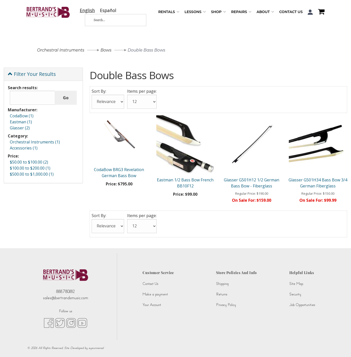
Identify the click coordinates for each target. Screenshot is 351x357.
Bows (106, 50)
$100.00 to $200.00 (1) (30, 168)
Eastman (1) (21, 122)
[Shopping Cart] (320, 12)
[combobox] (87, 10)
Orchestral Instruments (60, 50)
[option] (108, 10)
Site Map (296, 284)
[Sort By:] (108, 102)
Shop (218, 12)
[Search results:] (32, 98)
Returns (221, 294)
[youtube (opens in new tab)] (82, 323)
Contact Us (291, 12)
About (265, 12)
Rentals (168, 12)
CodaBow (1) (21, 116)
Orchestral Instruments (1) (35, 142)
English (87, 10)
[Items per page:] (142, 102)
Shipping (222, 284)
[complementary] (339, 345)
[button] (310, 12)
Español (108, 10)
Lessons (195, 12)
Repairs (241, 12)
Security (295, 294)
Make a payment (155, 294)
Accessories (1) (24, 148)
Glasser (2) (20, 128)
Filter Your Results (32, 74)
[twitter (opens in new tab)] (60, 323)
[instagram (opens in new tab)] (71, 323)
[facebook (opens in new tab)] (49, 323)
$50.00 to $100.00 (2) (29, 162)
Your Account (152, 305)
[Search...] (111, 20)
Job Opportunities (302, 305)
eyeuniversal (96, 348)
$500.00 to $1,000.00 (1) (32, 174)
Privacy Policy (226, 305)
